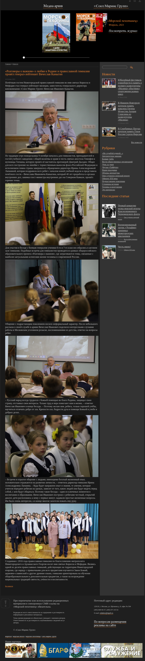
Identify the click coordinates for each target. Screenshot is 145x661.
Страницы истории (110, 184)
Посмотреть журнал (123, 31)
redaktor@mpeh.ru (106, 613)
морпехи (8, 636)
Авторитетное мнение (111, 156)
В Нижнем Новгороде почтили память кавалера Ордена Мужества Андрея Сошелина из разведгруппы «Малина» (129, 111)
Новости (15, 64)
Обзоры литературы (111, 173)
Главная (8, 64)
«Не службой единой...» (112, 153)
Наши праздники (109, 170)
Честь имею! (124, 246)
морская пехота (18, 636)
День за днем (108, 164)
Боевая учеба (108, 159)
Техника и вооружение (112, 187)
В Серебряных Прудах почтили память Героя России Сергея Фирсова (130, 131)
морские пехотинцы (33, 636)
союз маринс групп (49, 636)
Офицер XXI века (110, 178)
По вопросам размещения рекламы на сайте (110, 623)
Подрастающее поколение (113, 181)
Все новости (9, 586)
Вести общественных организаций (117, 162)
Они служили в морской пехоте (116, 176)
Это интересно (108, 190)
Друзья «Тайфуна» (110, 167)
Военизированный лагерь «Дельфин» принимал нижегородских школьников (127, 230)
